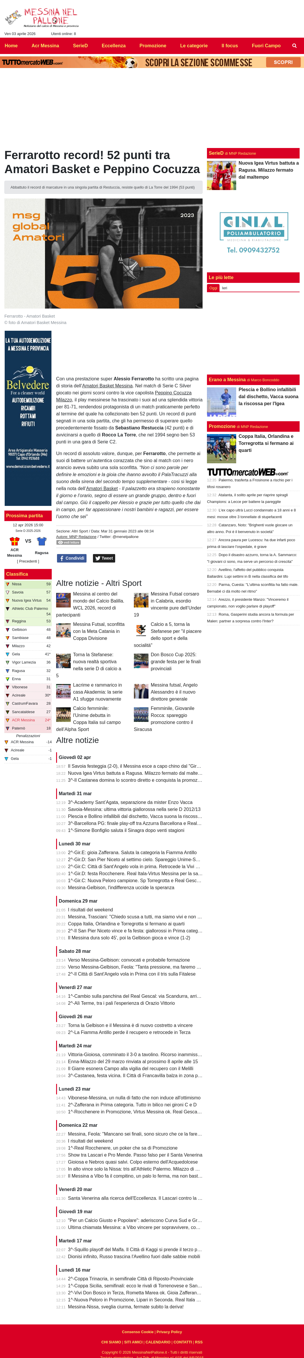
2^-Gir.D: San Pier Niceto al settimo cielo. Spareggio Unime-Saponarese (143, 859)
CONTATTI (183, 1342)
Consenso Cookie (137, 1332)
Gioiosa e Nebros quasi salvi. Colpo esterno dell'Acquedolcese (133, 1161)
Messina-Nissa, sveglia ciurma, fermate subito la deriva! (126, 1306)
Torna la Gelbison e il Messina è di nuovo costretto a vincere (130, 1025)
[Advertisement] (253, 333)
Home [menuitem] (11, 45)
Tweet (104, 558)
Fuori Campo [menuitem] (266, 45)
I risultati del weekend (90, 909)
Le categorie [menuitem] (194, 45)
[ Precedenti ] (28, 561)
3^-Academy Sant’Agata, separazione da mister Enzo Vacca (130, 802)
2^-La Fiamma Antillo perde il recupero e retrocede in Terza (129, 1032)
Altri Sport (80, 531)
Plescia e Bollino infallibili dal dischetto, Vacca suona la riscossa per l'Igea (144, 816)
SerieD (216, 153)
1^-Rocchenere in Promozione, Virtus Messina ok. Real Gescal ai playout (144, 1111)
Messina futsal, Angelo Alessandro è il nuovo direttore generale (174, 692)
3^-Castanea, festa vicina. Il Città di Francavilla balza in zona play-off (139, 1075)
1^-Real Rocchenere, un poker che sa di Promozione (123, 1147)
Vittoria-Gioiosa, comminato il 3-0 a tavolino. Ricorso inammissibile (137, 1054)
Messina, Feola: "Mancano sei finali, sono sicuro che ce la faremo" (136, 1133)
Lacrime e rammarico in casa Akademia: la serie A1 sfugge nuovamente (97, 692)
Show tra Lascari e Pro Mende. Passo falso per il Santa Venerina (135, 1154)
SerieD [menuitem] (80, 45)
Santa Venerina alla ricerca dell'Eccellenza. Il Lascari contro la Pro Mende (144, 1198)
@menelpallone (126, 537)
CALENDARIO (158, 1342)
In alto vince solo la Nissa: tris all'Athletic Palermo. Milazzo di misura (138, 1169)
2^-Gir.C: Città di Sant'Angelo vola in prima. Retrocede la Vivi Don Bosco (143, 866)
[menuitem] (294, 45)
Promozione (222, 426)
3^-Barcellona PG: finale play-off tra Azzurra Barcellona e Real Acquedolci (144, 823)
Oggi (213, 288)
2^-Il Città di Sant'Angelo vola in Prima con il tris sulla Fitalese (132, 974)
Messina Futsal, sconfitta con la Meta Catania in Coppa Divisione (99, 631)
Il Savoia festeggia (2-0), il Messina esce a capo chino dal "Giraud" (137, 766)
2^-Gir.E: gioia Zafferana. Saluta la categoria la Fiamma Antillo (132, 852)
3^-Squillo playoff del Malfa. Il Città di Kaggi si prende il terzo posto (137, 1249)
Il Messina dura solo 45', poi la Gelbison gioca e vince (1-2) (129, 937)
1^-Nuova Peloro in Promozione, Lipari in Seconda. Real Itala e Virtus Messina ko (152, 1299)
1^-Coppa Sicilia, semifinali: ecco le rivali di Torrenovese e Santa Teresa (142, 1285)
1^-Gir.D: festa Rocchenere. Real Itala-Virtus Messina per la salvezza (139, 873)
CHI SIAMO (111, 1342)
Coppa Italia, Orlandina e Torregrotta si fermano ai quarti (126, 923)
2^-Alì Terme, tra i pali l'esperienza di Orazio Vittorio (121, 1003)
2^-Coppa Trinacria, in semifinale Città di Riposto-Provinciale (131, 1278)
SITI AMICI (133, 1342)
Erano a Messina (227, 379)
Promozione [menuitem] (152, 45)
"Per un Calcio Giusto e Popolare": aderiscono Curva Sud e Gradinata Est (144, 1220)
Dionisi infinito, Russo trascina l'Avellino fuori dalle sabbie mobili (134, 1256)
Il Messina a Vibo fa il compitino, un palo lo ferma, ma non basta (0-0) (140, 1176)
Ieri (224, 288)
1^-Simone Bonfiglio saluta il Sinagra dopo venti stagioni (126, 830)
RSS (199, 1342)
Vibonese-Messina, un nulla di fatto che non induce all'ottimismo (134, 1097)
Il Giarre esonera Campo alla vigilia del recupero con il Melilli (131, 1068)
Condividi (71, 558)
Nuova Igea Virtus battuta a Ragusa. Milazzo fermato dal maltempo (137, 773)
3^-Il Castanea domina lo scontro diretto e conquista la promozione (137, 780)
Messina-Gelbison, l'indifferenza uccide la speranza (121, 887)
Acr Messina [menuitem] (45, 45)
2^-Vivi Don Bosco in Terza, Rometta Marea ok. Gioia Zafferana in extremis (145, 1292)
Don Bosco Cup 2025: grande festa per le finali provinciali (176, 661)
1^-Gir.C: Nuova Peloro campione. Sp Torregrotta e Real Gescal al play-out (145, 880)
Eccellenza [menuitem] (114, 45)
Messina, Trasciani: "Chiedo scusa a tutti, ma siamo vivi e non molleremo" (144, 916)
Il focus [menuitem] (230, 45)
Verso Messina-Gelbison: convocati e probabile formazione (129, 959)
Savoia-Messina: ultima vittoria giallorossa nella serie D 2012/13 (134, 809)
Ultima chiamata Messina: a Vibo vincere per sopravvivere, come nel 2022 (145, 1227)
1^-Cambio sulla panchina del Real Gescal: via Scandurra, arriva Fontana (144, 996)
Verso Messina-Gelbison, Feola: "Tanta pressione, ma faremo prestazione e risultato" (156, 966)
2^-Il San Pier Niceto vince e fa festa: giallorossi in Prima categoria (137, 930)
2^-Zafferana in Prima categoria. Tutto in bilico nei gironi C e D (132, 1104)
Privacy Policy (169, 1332)
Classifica (17, 574)
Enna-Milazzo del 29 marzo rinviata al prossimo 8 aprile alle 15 (133, 1061)
